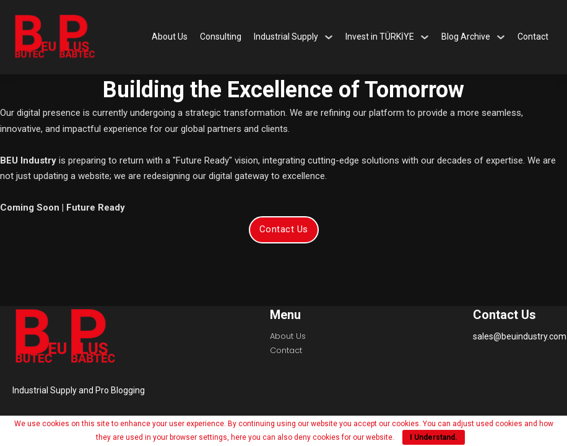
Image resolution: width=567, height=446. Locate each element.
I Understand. (433, 437)
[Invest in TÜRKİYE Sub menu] (424, 37)
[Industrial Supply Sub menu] (328, 37)
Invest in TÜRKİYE (379, 37)
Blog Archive (465, 37)
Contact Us (283, 229)
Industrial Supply (286, 37)
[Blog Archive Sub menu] (500, 37)
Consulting (220, 37)
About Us (170, 37)
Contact (532, 37)
